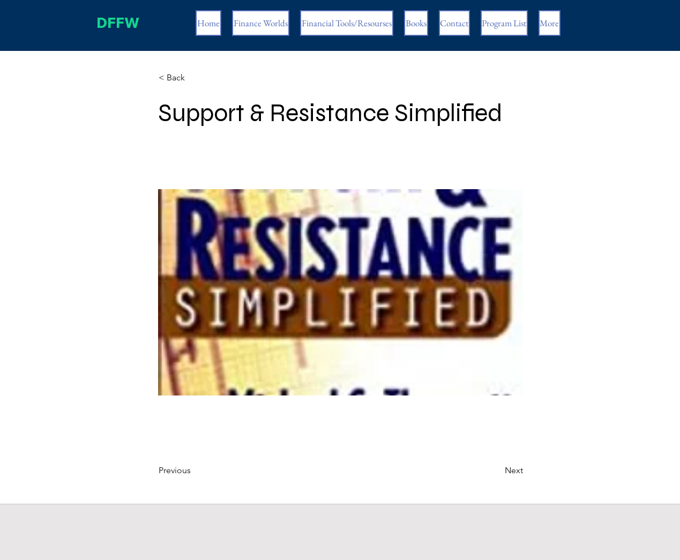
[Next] (496, 470)
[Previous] (194, 470)
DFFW (115, 23)
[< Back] (194, 77)
